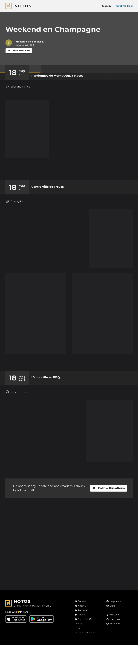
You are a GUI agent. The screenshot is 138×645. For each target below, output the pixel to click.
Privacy (78, 629)
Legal (77, 634)
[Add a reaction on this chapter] (63, 264)
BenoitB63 (38, 41)
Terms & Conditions (85, 638)
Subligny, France (17, 86)
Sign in (106, 6)
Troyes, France (16, 295)
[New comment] (74, 264)
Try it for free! (124, 6)
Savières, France (17, 482)
